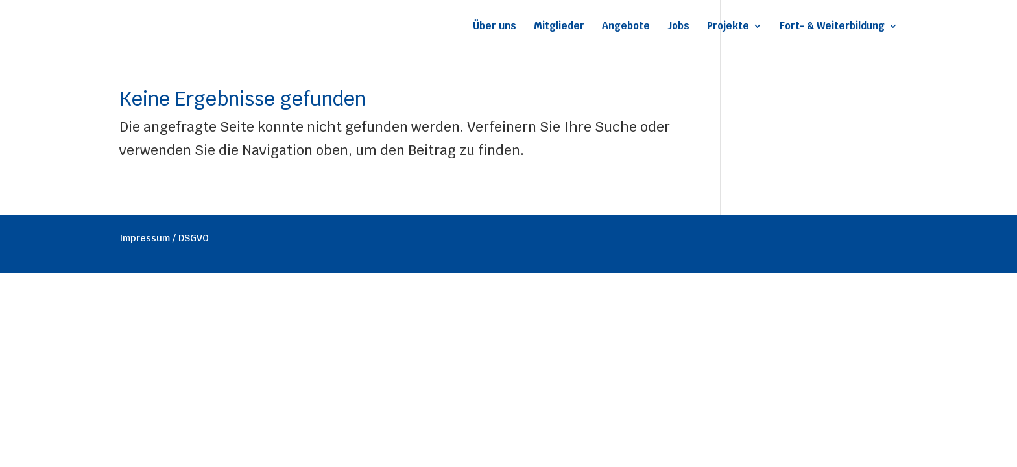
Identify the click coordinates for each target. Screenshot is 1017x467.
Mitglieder (559, 26)
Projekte (728, 26)
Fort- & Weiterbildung (832, 26)
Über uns (494, 26)
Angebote (626, 26)
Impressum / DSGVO (164, 238)
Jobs (678, 26)
